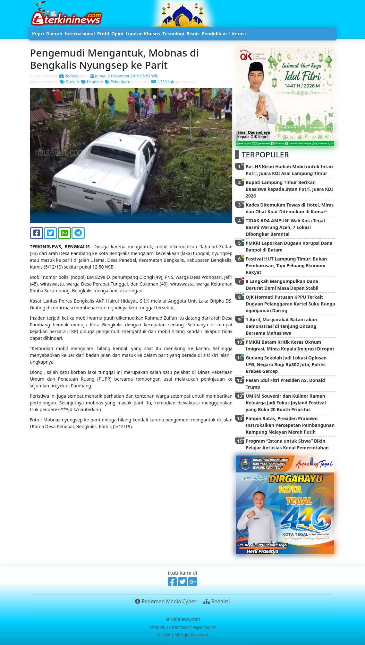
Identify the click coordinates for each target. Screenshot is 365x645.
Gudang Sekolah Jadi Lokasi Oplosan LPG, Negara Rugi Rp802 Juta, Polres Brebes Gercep (286, 364)
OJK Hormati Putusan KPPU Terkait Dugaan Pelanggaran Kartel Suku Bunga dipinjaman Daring (290, 304)
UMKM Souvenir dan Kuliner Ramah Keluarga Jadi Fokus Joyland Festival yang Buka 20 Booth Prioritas (286, 402)
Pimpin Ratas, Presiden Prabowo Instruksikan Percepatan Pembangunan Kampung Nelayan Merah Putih (290, 425)
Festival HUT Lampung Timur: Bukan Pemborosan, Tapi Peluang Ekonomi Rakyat (286, 265)
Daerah (69, 81)
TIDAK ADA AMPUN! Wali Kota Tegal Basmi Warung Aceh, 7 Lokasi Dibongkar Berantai (285, 227)
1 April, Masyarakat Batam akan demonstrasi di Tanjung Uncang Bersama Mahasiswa (281, 326)
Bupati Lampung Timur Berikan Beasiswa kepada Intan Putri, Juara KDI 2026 (289, 189)
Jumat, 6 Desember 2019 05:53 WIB (124, 76)
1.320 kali (162, 81)
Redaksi (69, 76)
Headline (92, 81)
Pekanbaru (117, 81)
